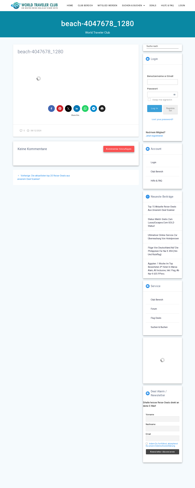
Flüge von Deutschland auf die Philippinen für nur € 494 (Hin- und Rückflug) (163, 252)
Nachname (150, 425)
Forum (154, 310)
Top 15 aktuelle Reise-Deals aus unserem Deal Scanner (162, 210)
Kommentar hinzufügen (118, 150)
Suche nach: (152, 47)
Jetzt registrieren (154, 137)
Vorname (150, 416)
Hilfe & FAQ (156, 182)
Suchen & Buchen (159, 328)
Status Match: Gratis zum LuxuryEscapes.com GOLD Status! (161, 224)
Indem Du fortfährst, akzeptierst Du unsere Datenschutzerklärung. (162, 446)
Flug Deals (156, 319)
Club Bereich (157, 172)
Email (148, 435)
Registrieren (170, 110)
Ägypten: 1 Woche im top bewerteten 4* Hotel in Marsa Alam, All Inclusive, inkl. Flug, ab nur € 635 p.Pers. (163, 270)
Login (153, 163)
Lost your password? (162, 120)
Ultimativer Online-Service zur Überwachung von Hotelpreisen (163, 238)
